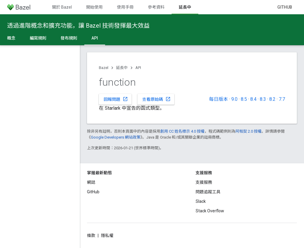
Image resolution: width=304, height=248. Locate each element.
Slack (201, 201)
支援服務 (204, 182)
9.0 (234, 99)
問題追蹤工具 (208, 191)
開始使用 (94, 7)
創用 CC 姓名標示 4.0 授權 (182, 131)
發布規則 (69, 38)
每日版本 (218, 99)
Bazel (103, 67)
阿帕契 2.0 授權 (248, 131)
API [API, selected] (94, 38)
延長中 (122, 67)
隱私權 (107, 235)
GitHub (284, 7)
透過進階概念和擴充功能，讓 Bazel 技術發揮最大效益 (78, 25)
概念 (11, 38)
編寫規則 (38, 38)
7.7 (282, 99)
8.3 (263, 99)
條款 (91, 235)
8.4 (253, 99)
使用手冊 (125, 7)
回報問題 (116, 99)
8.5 (244, 99)
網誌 (91, 182)
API (138, 67)
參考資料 (156, 7)
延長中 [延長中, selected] (185, 7)
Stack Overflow (210, 210)
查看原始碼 (156, 99)
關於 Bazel (62, 7)
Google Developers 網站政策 (115, 137)
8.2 (272, 99)
